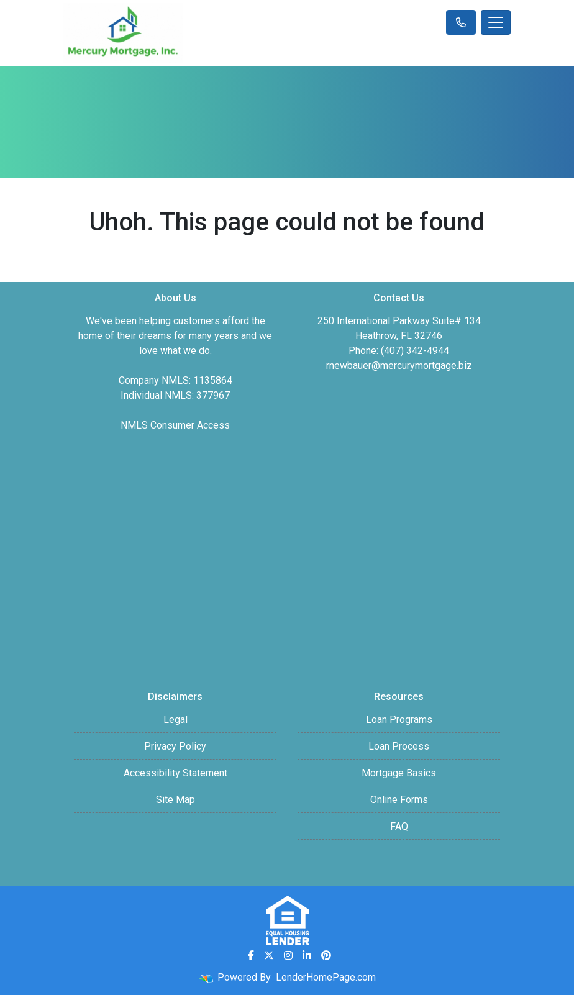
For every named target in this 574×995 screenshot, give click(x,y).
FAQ (399, 826)
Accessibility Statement (175, 773)
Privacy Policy (175, 746)
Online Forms (399, 800)
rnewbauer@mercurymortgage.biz (399, 365)
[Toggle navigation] (496, 22)
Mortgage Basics (399, 773)
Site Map (175, 800)
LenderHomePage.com (326, 977)
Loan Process (398, 746)
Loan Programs (399, 719)
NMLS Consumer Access (175, 425)
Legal (175, 719)
